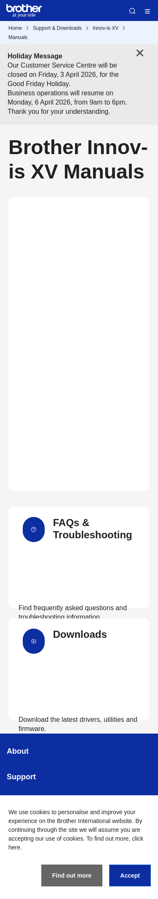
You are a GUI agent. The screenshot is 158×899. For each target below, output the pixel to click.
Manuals (17, 37)
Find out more (71, 875)
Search (132, 11)
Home (15, 28)
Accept (130, 875)
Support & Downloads (57, 28)
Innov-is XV (105, 28)
